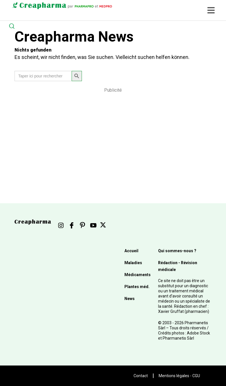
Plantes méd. (137, 286)
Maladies (133, 262)
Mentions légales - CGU (179, 375)
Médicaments (137, 274)
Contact (141, 375)
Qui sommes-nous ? (177, 251)
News (129, 298)
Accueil (131, 251)
